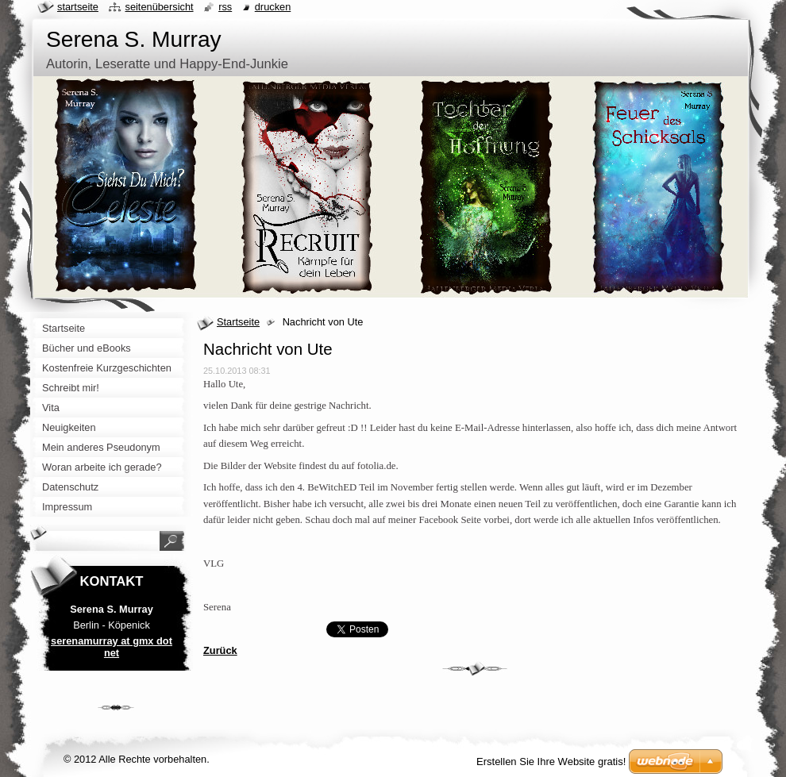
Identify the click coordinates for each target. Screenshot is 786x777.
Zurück (220, 650)
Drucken (273, 7)
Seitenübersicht (159, 7)
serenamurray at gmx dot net (111, 647)
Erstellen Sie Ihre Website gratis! (551, 761)
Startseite (238, 322)
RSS (225, 7)
